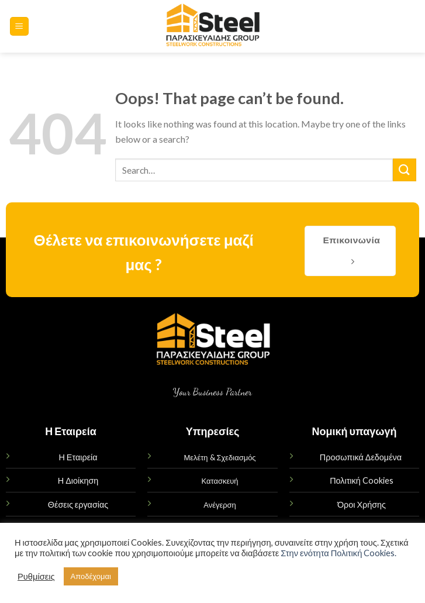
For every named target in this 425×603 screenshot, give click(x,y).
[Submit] (404, 169)
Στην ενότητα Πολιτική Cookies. (338, 553)
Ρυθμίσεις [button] (36, 576)
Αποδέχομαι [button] (91, 576)
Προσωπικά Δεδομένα (361, 457)
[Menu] (19, 26)
